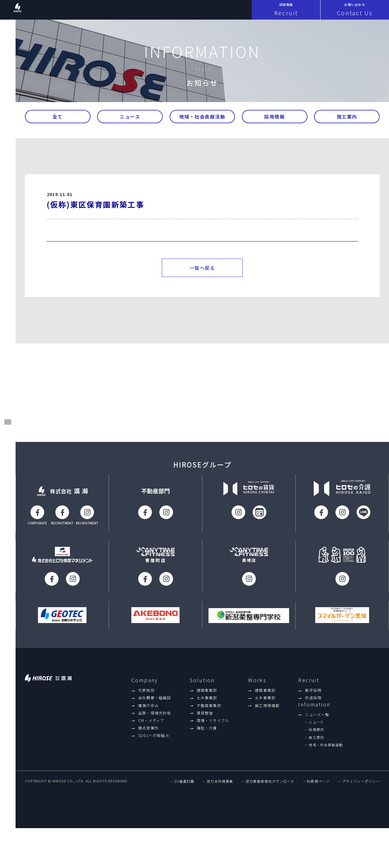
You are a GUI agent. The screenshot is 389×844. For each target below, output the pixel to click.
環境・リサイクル (213, 727)
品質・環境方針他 (154, 719)
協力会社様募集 (220, 788)
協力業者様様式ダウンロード (270, 788)
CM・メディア (151, 727)
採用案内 (316, 736)
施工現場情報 (267, 712)
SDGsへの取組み (153, 742)
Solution (202, 686)
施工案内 (347, 118)
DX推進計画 (184, 788)
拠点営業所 (148, 734)
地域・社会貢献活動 (202, 118)
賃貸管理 (205, 719)
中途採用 (313, 704)
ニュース (130, 118)
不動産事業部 (209, 712)
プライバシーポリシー (361, 788)
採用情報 (274, 118)
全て (58, 118)
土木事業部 (207, 704)
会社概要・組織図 (154, 704)
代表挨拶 (146, 697)
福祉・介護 (207, 734)
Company (144, 686)
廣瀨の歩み (148, 712)
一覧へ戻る (202, 273)
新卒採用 (313, 697)
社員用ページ (318, 788)
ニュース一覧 (317, 721)
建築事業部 (207, 697)
